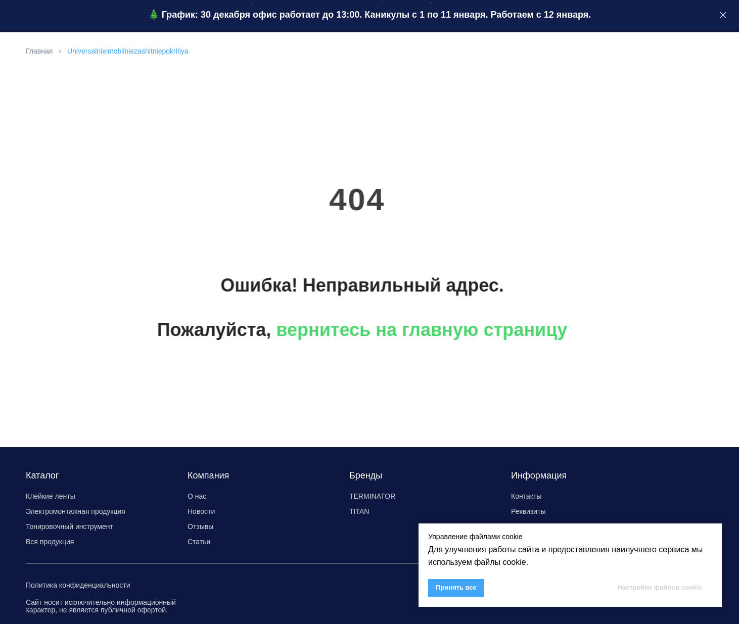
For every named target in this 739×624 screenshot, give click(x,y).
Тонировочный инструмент (69, 526)
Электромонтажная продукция (75, 511)
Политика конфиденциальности (78, 585)
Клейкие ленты (50, 496)
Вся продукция (50, 542)
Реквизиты (528, 511)
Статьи (199, 542)
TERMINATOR (372, 496)
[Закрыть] (723, 15)
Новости (201, 511)
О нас (197, 496)
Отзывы (200, 526)
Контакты (526, 496)
